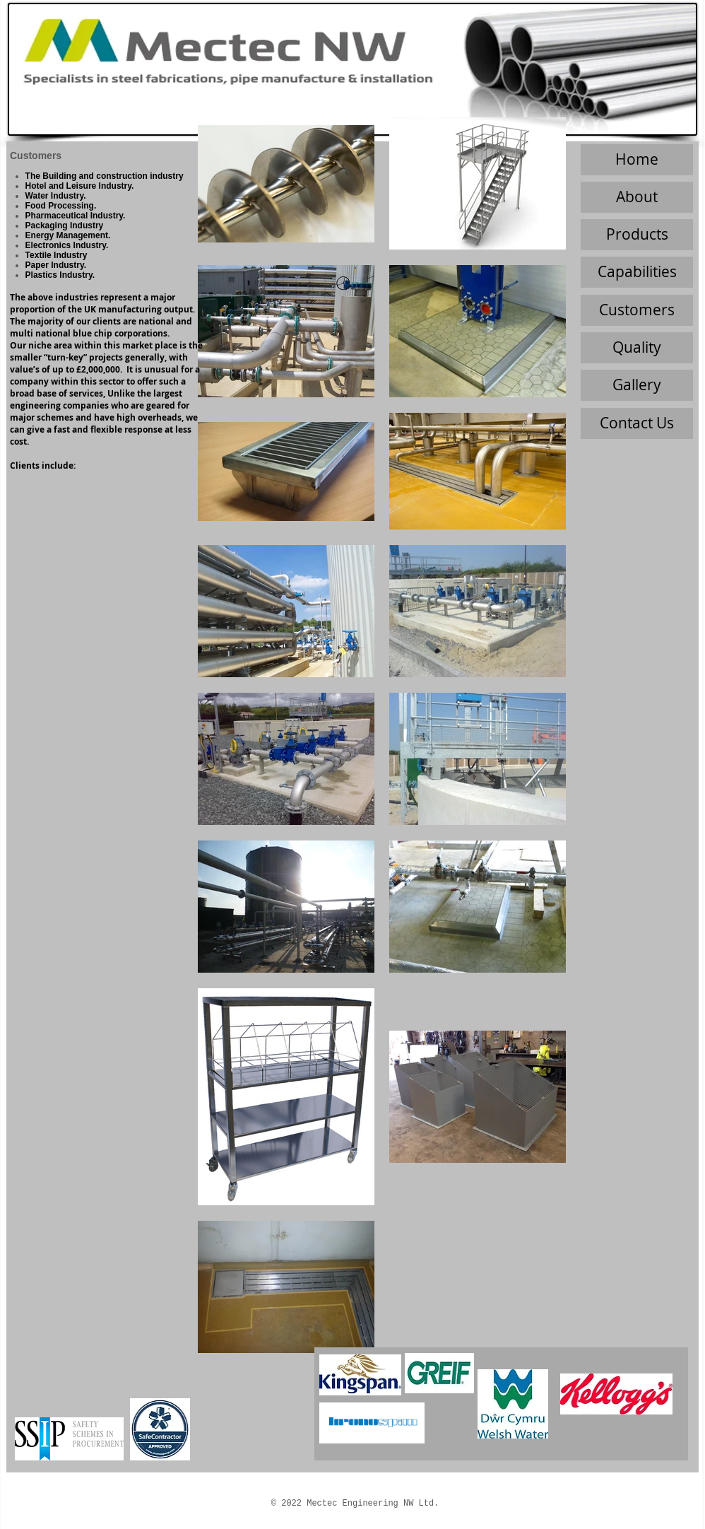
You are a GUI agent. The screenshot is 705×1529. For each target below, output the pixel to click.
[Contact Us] (637, 423)
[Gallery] (637, 385)
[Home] (637, 159)
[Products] (637, 234)
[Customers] (637, 310)
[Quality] (637, 347)
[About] (637, 197)
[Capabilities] (637, 272)
